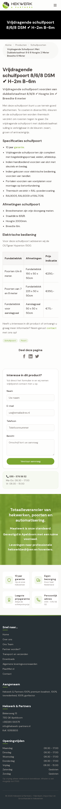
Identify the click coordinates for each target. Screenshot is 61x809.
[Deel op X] (37, 356)
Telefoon (11, 421)
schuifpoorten (38, 44)
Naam (10, 390)
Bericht (10, 435)
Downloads (9, 659)
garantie (19, 147)
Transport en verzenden (15, 654)
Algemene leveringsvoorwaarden (20, 663)
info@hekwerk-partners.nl (16, 726)
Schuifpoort (10, 340)
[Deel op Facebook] (24, 356)
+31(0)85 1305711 (11, 721)
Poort (23, 340)
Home (8, 44)
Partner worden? (11, 649)
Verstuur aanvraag (31, 461)
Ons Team (8, 644)
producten (21, 44)
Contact (7, 673)
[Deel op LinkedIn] (31, 356)
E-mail (10, 405)
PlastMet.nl (8, 668)
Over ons (7, 639)
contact (51, 328)
